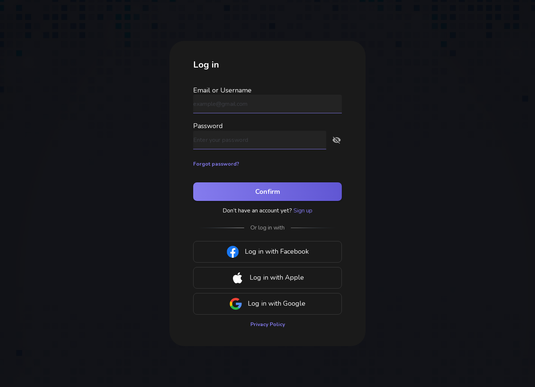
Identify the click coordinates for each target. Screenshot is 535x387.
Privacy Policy (267, 324)
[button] (336, 140)
